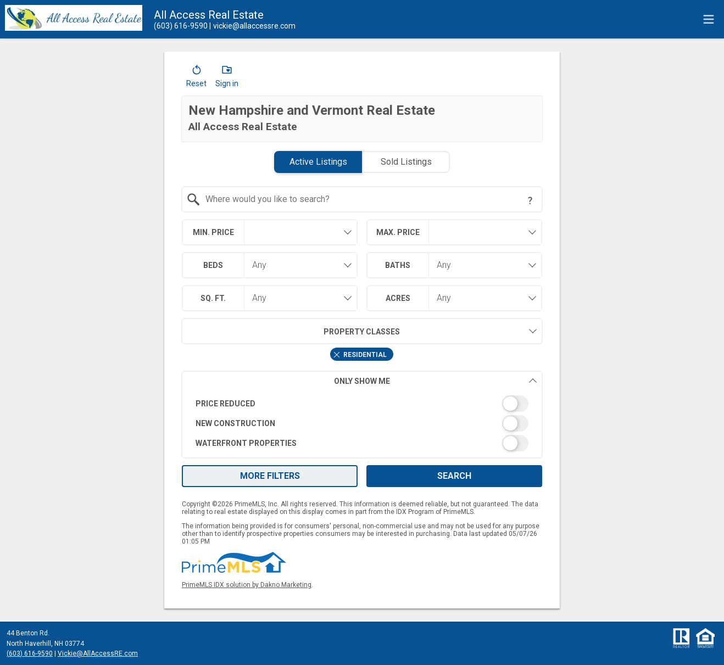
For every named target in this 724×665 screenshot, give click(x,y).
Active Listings (318, 162)
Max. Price (398, 232)
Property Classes (290, 331)
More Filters (270, 476)
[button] (196, 78)
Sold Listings (406, 162)
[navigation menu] (708, 19)
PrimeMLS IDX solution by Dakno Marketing (246, 585)
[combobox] (362, 199)
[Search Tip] (530, 200)
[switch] (362, 403)
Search (454, 476)
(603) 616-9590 (30, 653)
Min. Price (213, 232)
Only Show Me (435, 380)
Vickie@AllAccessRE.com (98, 653)
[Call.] (181, 25)
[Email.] (252, 25)
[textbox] (369, 199)
